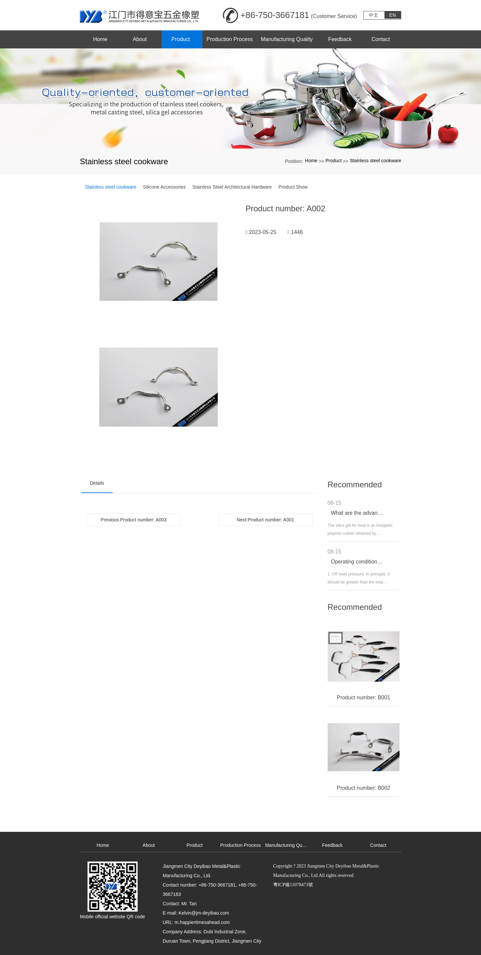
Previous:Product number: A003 (134, 519)
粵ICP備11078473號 (293, 884)
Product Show (293, 187)
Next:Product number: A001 (265, 519)
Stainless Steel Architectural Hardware (232, 187)
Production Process (240, 845)
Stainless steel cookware (375, 160)
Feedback (332, 845)
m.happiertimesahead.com (202, 922)
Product (334, 160)
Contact (378, 845)
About (149, 845)
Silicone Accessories (164, 187)
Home (311, 160)
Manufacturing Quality (287, 845)
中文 (373, 15)
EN (392, 15)
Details (97, 483)
